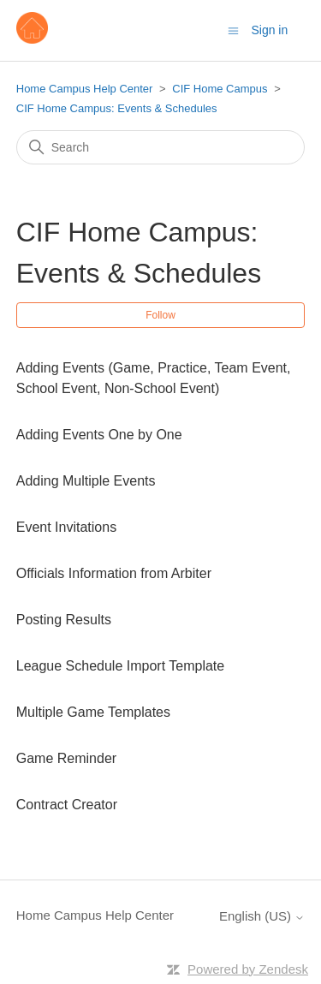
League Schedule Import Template (120, 666)
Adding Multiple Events (86, 481)
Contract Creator (66, 804)
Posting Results (63, 619)
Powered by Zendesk (247, 969)
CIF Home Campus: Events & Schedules (116, 108)
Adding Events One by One (99, 434)
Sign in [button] (269, 30)
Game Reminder (66, 758)
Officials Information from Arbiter (113, 573)
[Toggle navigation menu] (233, 29)
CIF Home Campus (219, 88)
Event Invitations (66, 527)
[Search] (161, 147)
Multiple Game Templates (93, 712)
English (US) (262, 916)
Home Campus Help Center (84, 88)
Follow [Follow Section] (160, 315)
